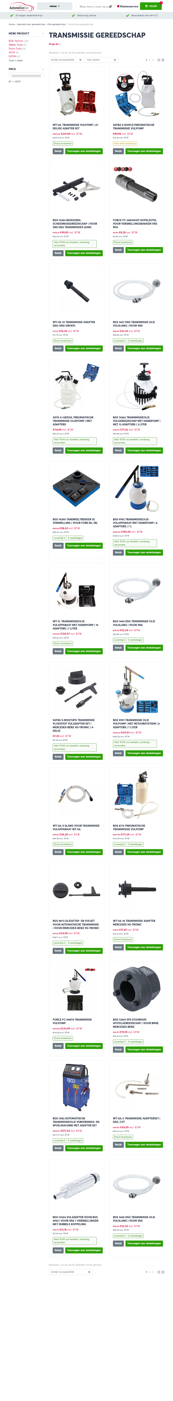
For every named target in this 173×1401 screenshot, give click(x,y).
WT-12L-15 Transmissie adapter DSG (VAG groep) (74, 323)
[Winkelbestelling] (66, 60)
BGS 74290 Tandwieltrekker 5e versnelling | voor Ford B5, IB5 (75, 521)
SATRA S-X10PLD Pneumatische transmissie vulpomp (133, 126)
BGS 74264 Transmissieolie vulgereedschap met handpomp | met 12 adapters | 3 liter (136, 421)
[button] (84, 151)
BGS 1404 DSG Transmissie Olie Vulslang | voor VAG (134, 623)
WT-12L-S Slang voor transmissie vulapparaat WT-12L (76, 827)
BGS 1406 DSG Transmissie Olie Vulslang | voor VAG (134, 1218)
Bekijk (58, 151)
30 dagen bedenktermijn (29, 15)
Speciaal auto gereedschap (31, 24)
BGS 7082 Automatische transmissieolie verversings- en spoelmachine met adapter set (76, 1122)
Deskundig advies (86, 15)
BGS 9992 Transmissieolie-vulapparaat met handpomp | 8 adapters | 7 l (135, 523)
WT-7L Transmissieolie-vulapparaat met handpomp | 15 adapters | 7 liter (75, 625)
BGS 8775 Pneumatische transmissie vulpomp (129, 827)
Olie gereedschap (56, 24)
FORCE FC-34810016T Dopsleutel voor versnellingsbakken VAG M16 (135, 223)
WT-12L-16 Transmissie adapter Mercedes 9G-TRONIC (134, 922)
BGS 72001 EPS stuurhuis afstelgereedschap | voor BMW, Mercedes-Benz (136, 1023)
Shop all (53, 44)
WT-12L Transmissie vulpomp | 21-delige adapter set (76, 126)
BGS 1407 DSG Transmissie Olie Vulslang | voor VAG (134, 323)
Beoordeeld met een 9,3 (145, 15)
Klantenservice (129, 6)
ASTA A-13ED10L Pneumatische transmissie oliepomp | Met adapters (73, 421)
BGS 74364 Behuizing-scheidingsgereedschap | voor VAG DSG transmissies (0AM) (75, 223)
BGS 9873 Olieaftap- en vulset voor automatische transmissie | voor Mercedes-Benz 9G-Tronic (76, 924)
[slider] (10, 76)
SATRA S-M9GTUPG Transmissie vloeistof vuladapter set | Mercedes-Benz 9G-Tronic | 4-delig (74, 725)
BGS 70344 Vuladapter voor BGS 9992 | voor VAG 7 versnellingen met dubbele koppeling (75, 1220)
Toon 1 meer (16, 60)
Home (12, 24)
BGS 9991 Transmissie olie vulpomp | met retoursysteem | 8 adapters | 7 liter (136, 723)
